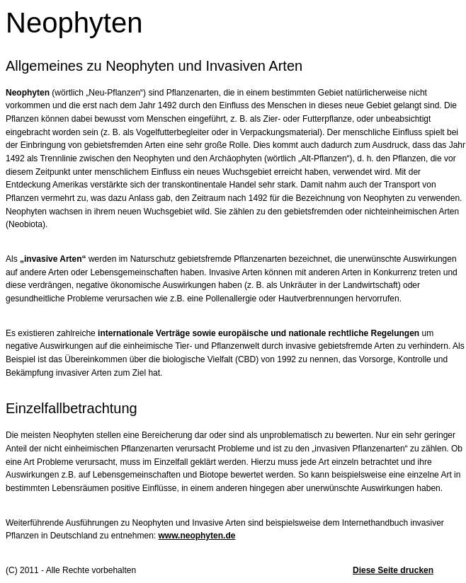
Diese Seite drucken (393, 570)
